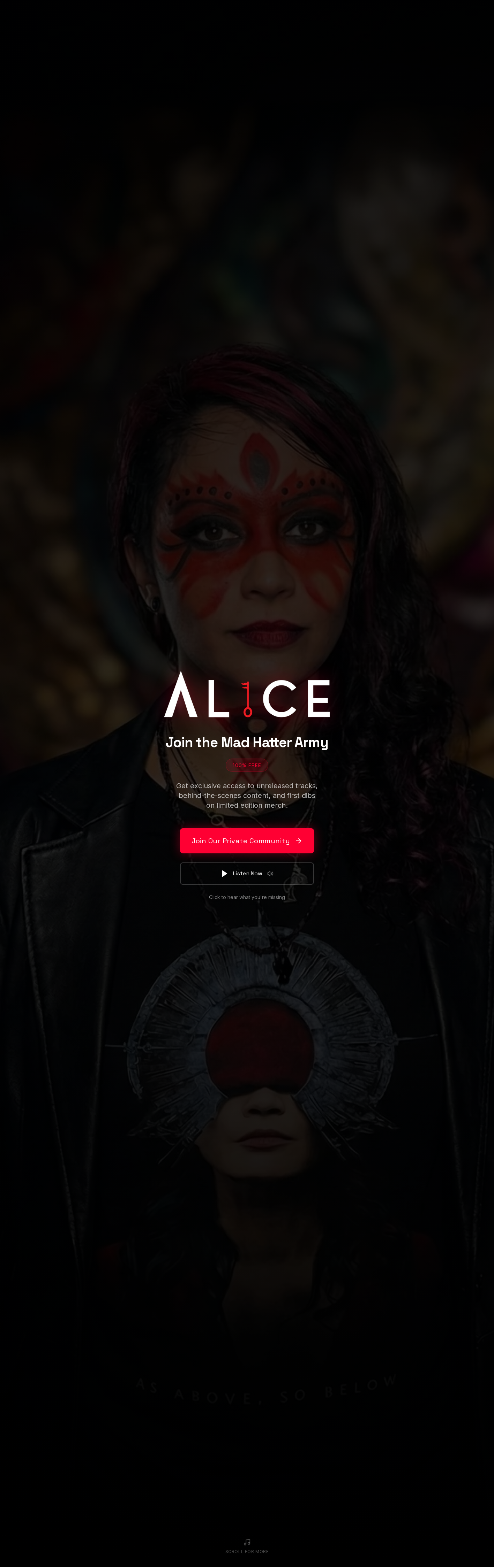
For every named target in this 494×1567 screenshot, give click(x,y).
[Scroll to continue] (247, 1546)
